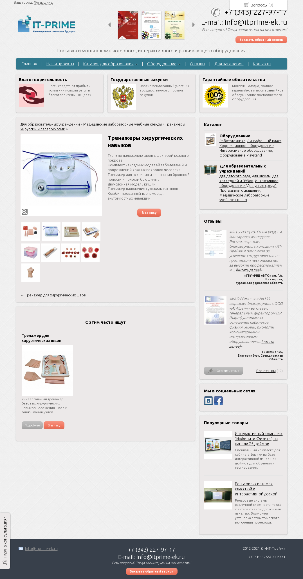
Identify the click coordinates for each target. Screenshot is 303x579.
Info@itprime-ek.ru (41, 548)
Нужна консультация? (5, 537)
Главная (29, 63)
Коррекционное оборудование (246, 145)
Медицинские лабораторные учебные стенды (122, 124)
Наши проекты (60, 63)
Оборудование (161, 63)
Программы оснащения (239, 190)
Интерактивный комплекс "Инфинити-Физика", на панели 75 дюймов (259, 439)
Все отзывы (266, 371)
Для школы (261, 176)
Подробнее (32, 425)
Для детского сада (234, 176)
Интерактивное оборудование (245, 150)
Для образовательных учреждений (50, 124)
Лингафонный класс (264, 141)
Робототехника (232, 141)
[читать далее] (248, 270)
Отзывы (197, 63)
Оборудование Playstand (240, 155)
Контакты (262, 63)
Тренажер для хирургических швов (55, 295)
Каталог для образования (108, 63)
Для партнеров (229, 63)
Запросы (259, 5)
